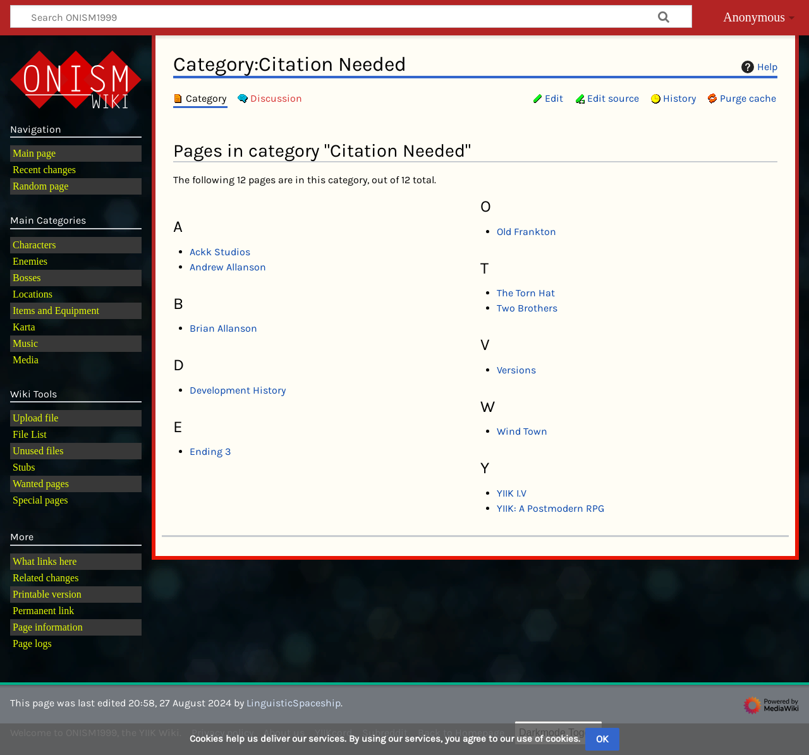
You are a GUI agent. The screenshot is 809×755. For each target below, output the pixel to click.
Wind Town (522, 431)
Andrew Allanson (228, 267)
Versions (516, 370)
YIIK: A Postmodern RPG (550, 508)
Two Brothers (527, 308)
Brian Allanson (223, 328)
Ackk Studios (220, 252)
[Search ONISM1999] (351, 16)
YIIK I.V (511, 493)
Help (757, 67)
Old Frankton (526, 232)
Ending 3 (210, 451)
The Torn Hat (526, 293)
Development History (238, 390)
